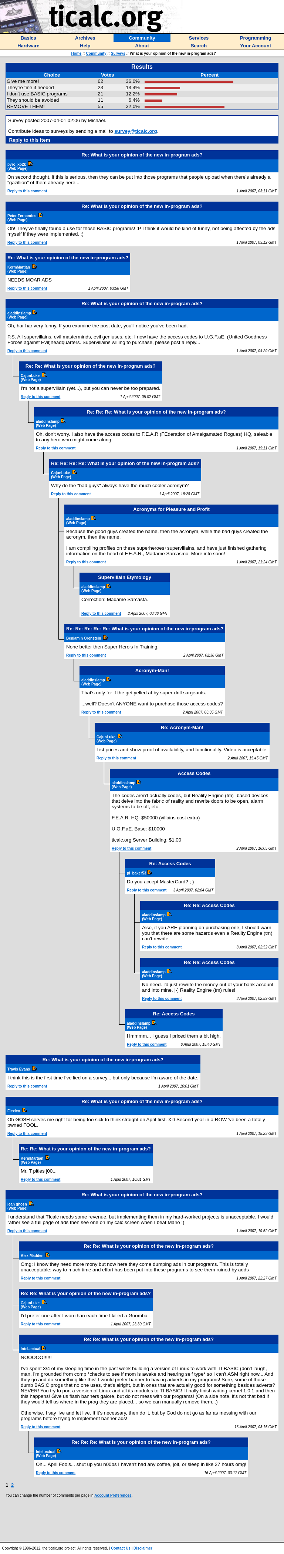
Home (76, 53)
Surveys (118, 53)
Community (96, 53)
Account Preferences (112, 1495)
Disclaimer (142, 1548)
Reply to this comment (27, 191)
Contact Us (121, 1548)
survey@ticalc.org (135, 131)
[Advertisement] (142, 1519)
